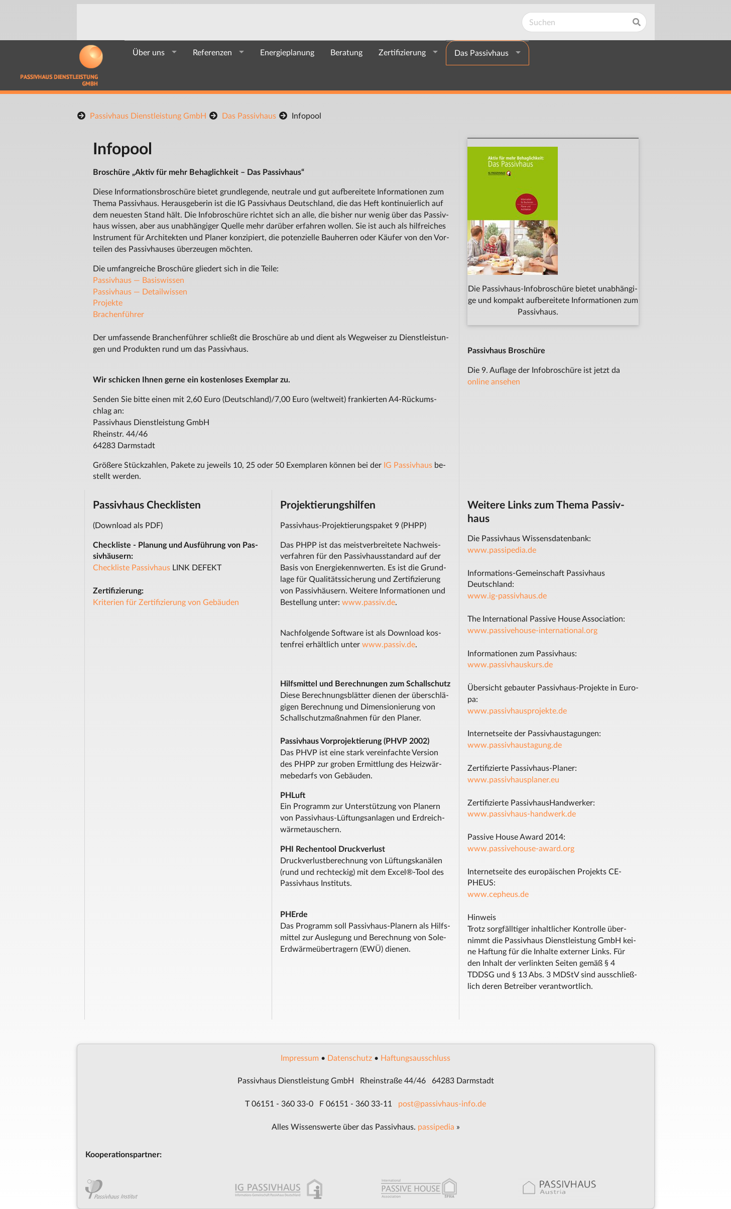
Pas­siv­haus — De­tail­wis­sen (140, 291)
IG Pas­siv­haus (408, 464)
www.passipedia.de (501, 549)
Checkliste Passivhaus (131, 567)
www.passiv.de (368, 602)
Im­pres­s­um (300, 1057)
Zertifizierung (402, 52)
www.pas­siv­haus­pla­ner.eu (513, 779)
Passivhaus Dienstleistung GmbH (148, 115)
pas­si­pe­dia (436, 1126)
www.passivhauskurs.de (510, 664)
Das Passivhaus (481, 52)
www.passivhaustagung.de (514, 744)
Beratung (346, 52)
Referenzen (212, 52)
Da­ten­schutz (349, 1057)
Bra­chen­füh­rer (118, 314)
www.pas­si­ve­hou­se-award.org (520, 848)
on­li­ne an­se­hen (493, 381)
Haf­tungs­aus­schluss (415, 1057)
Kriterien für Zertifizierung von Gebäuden (166, 602)
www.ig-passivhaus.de (507, 595)
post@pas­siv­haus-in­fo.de (442, 1103)
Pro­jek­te (108, 302)
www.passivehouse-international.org (532, 630)
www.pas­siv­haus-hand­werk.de (521, 813)
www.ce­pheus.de (498, 893)
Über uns (149, 52)
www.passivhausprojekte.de (517, 710)
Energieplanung (287, 52)
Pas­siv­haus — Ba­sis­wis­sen (138, 279)
